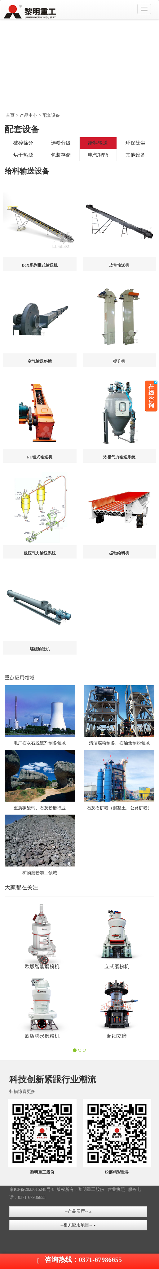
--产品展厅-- (78, 1211)
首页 (10, 115)
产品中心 (28, 115)
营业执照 (116, 1189)
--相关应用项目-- (78, 1225)
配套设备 (51, 115)
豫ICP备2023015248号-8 (31, 1189)
